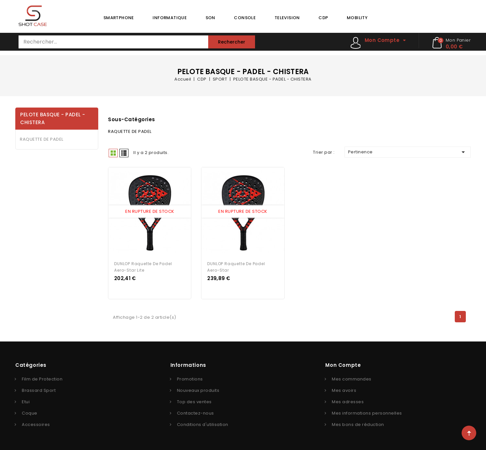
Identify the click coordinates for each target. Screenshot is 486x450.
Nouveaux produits (198, 390)
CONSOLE (245, 18)
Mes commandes (351, 378)
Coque (29, 412)
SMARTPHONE (118, 18)
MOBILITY (357, 18)
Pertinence (407, 152)
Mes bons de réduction (358, 424)
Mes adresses (348, 401)
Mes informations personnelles (367, 412)
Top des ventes (194, 401)
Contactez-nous (195, 412)
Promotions (190, 378)
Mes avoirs (344, 390)
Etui (26, 401)
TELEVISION (287, 18)
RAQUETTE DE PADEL (41, 139)
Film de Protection (42, 378)
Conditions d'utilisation (202, 424)
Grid (113, 153)
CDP (323, 18)
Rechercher (231, 42)
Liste (124, 153)
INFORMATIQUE (170, 18)
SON (210, 18)
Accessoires (36, 424)
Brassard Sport (39, 390)
